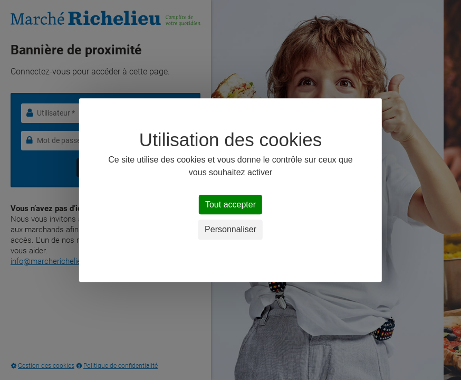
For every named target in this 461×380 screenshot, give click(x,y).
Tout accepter (230, 204)
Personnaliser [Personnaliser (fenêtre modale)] (230, 229)
